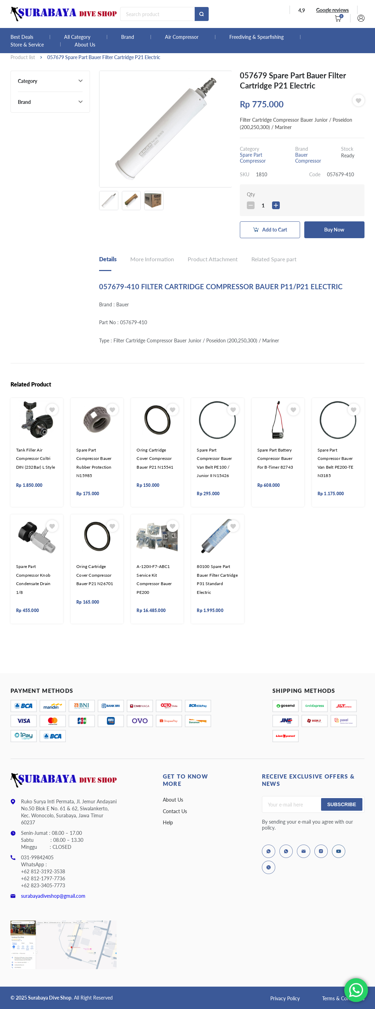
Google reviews (332, 10)
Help (168, 822)
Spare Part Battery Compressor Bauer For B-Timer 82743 (275, 458)
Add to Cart (274, 230)
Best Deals (22, 37)
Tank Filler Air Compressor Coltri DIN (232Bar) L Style (35, 458)
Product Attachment (213, 259)
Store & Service (27, 44)
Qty (251, 194)
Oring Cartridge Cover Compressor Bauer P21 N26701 (94, 575)
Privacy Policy (285, 998)
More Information (152, 259)
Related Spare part (274, 259)
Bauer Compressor (308, 158)
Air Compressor (182, 37)
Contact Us (175, 811)
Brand (127, 37)
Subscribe (341, 804)
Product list (23, 57)
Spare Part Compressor (253, 158)
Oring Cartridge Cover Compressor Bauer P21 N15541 (155, 458)
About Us (85, 44)
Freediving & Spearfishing (256, 37)
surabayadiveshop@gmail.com (53, 896)
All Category (77, 37)
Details (108, 259)
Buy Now (334, 230)
